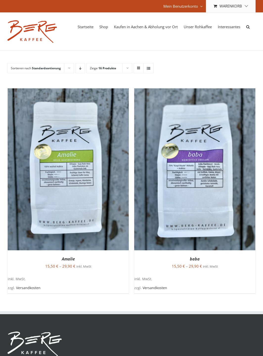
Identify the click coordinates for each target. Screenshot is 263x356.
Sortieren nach (36, 68)
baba (195, 259)
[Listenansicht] (148, 68)
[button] (248, 26)
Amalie (68, 259)
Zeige (103, 68)
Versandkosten (28, 288)
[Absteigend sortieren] (80, 68)
